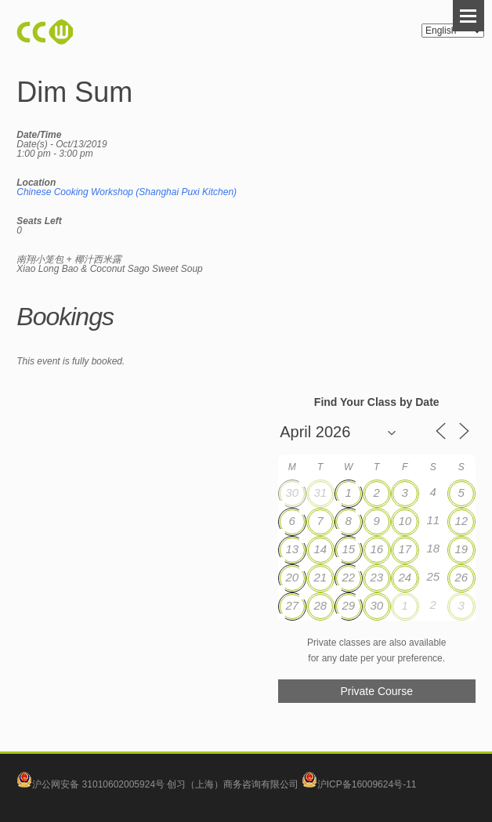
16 (376, 549)
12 (461, 520)
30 (291, 492)
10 (404, 520)
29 (348, 605)
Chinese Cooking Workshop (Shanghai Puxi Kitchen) (126, 191)
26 (461, 577)
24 (404, 577)
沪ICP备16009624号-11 (359, 784)
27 (291, 605)
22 (348, 577)
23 (376, 577)
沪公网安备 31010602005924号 (98, 784)
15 (348, 549)
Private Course (376, 691)
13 (291, 549)
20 (291, 577)
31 (320, 492)
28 (320, 605)
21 (320, 577)
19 (461, 549)
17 (404, 549)
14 (320, 549)
